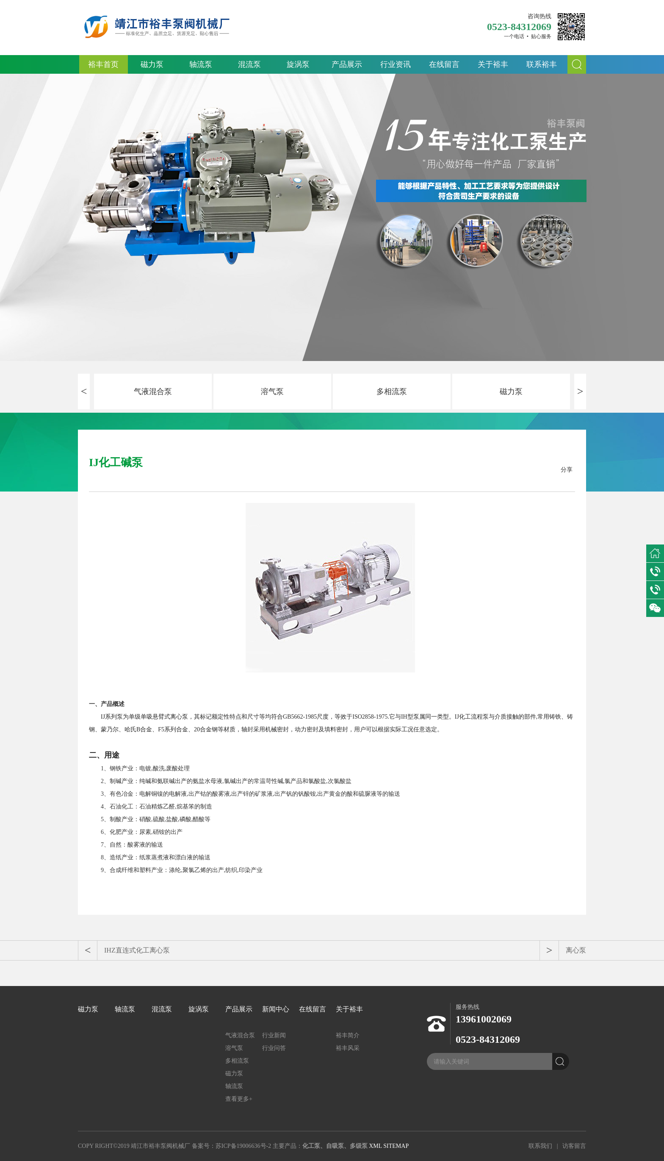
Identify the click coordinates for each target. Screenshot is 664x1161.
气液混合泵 (153, 391)
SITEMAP (396, 1146)
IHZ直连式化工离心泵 (137, 950)
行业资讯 (395, 64)
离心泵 (576, 950)
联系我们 (540, 1146)
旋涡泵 (298, 64)
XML (375, 1146)
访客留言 (574, 1146)
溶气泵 (272, 391)
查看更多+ (238, 1099)
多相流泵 (391, 391)
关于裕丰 (493, 64)
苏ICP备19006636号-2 (243, 1146)
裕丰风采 (348, 1048)
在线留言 (444, 64)
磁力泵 (152, 64)
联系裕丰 (541, 64)
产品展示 (347, 64)
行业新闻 (274, 1035)
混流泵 (249, 64)
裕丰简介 (348, 1035)
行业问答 (274, 1048)
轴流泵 (200, 64)
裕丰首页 (103, 64)
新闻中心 (275, 1009)
